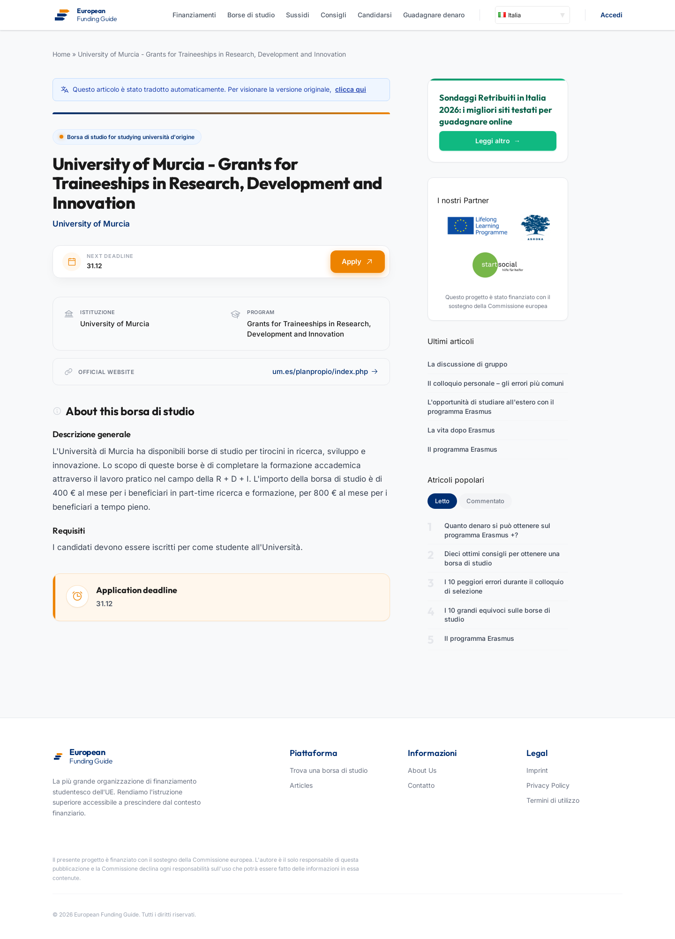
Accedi (611, 15)
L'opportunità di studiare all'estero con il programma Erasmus (491, 406)
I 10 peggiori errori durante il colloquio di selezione (503, 586)
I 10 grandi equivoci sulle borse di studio (497, 615)
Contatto (421, 785)
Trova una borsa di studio (329, 770)
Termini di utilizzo (552, 800)
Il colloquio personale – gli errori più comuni (496, 383)
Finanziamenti (194, 15)
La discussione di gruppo (467, 364)
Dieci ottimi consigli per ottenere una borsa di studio (502, 558)
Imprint (537, 770)
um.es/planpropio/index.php (325, 371)
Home (61, 54)
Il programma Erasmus (462, 449)
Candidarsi (375, 15)
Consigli (333, 15)
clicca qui (350, 89)
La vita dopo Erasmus (461, 430)
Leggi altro (497, 141)
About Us (422, 770)
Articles (301, 785)
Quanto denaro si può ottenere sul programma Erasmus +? (497, 530)
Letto (446, 500)
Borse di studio (251, 15)
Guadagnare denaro (434, 15)
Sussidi (297, 15)
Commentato (485, 501)
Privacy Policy (548, 785)
